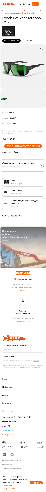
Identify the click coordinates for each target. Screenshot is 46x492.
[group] (23, 67)
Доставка (6, 152)
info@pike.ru (7, 434)
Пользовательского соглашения (29, 367)
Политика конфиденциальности (12, 460)
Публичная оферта (8, 464)
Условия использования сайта (12, 468)
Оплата (17, 152)
